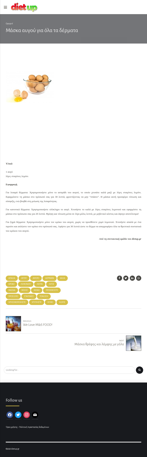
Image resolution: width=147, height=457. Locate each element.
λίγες (51, 284)
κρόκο (11, 284)
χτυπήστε (37, 302)
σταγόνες (29, 296)
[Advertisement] (69, 59)
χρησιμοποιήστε (17, 302)
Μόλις (24, 290)
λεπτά (40, 284)
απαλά (11, 278)
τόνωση (44, 296)
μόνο (37, 290)
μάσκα (11, 290)
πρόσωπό (13, 296)
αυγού (24, 278)
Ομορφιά (9, 24)
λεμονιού (26, 284)
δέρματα (49, 278)
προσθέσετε (52, 290)
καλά (62, 278)
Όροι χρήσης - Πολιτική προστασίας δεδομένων (27, 427)
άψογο (36, 278)
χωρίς (62, 302)
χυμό (50, 302)
